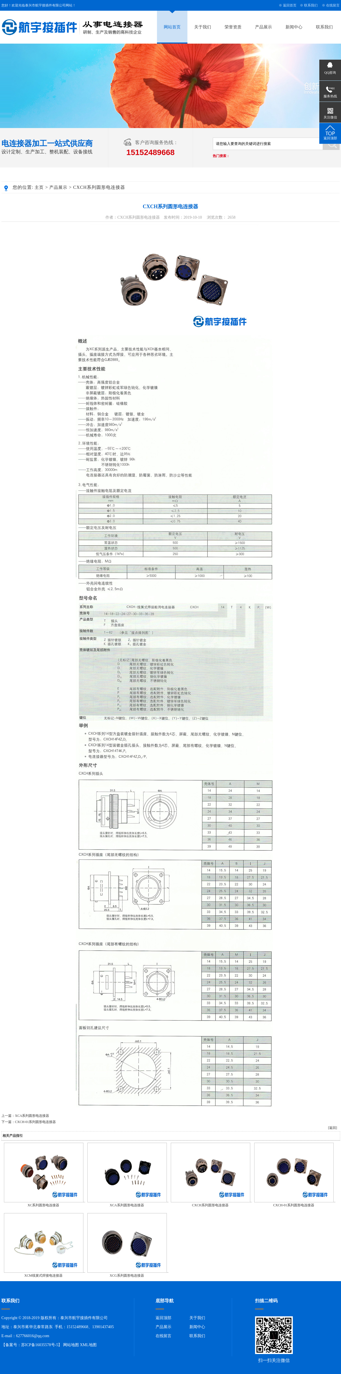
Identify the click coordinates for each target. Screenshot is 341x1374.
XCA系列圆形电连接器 (32, 1116)
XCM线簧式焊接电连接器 (43, 1275)
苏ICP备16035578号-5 (39, 1345)
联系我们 (311, 5)
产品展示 (263, 27)
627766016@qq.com (32, 1336)
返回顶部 (163, 1318)
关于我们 (202, 27)
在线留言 (333, 5)
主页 (39, 187)
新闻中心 (293, 27)
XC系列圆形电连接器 (43, 1205)
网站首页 (172, 27)
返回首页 (289, 5)
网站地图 (71, 1345)
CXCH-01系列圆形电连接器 (35, 1122)
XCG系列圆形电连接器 (127, 1275)
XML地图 (88, 1345)
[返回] (332, 1128)
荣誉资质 (233, 27)
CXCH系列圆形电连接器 (210, 1205)
